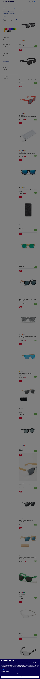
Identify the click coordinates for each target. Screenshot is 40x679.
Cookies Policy (35, 668)
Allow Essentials (20, 673)
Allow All (20, 676)
